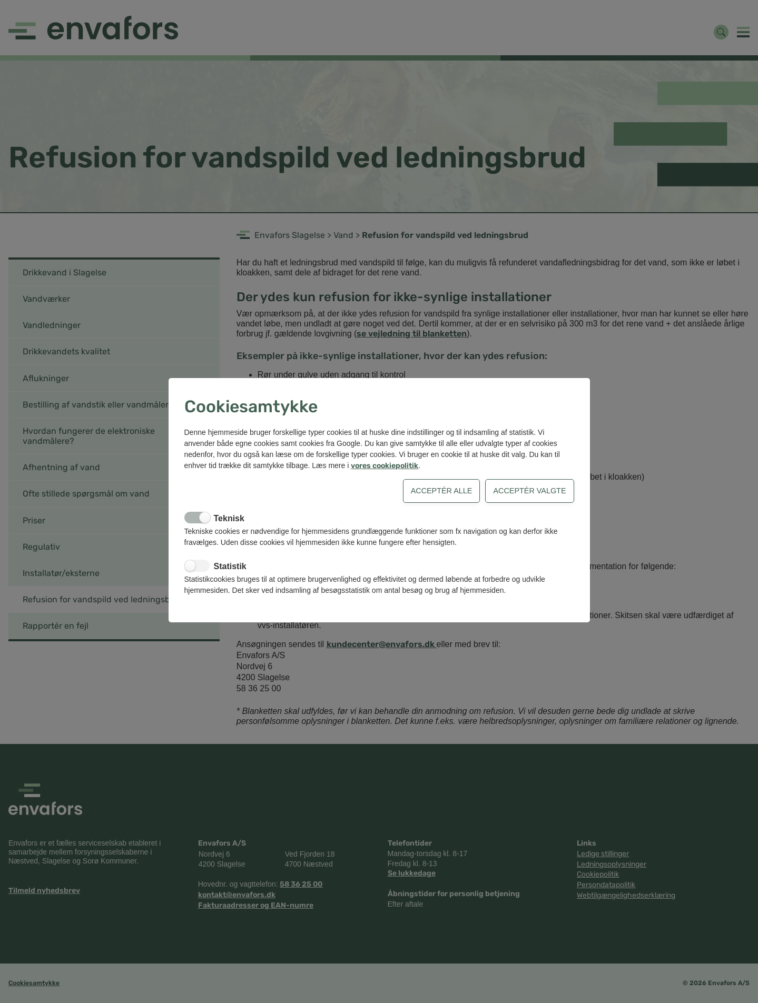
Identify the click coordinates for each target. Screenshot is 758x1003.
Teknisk (229, 518)
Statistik (230, 566)
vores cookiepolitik (384, 465)
